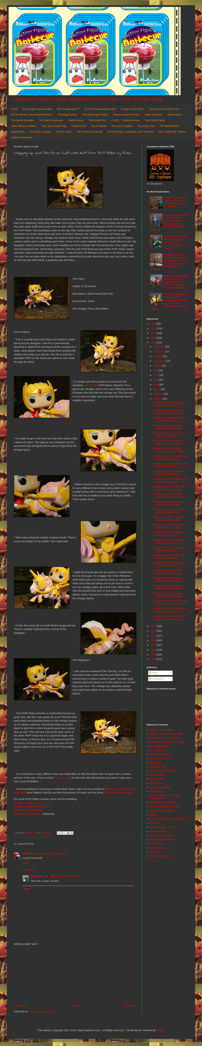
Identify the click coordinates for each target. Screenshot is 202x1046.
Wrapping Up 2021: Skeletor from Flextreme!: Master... (168, 587)
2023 (154, 338)
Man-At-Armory (131, 120)
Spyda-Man (28, 853)
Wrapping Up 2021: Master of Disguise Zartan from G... (168, 617)
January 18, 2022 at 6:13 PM (65, 876)
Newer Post (21, 1005)
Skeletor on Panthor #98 (28, 810)
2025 (154, 328)
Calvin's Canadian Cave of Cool (167, 742)
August (157, 365)
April (156, 384)
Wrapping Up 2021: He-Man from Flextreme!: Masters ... (169, 595)
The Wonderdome (169, 126)
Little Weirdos (157, 791)
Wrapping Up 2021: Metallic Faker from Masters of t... (167, 572)
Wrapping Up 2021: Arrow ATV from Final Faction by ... (169, 534)
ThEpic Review (158, 847)
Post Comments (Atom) (41, 1011)
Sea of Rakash (99, 126)
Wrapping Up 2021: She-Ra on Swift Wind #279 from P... (169, 541)
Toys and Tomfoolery (161, 855)
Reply (25, 863)
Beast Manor (174, 114)
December (159, 346)
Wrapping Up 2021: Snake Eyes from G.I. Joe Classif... (170, 610)
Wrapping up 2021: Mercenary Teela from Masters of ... (169, 564)
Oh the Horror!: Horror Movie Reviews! (31, 114)
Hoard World (156, 779)
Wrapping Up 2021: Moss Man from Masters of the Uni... (169, 488)
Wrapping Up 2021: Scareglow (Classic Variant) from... (169, 457)
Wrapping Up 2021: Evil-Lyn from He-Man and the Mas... (169, 412)
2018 (154, 640)
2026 (154, 323)
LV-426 (114, 120)
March (157, 389)
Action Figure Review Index (37, 109)
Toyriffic (154, 852)
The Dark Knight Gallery (95, 114)
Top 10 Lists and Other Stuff (164, 109)
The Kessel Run (97, 120)
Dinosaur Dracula (159, 758)
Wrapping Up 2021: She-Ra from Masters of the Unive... (170, 465)
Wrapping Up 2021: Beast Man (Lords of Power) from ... (169, 419)
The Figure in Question (162, 835)
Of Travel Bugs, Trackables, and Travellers (130, 131)
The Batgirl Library (67, 114)
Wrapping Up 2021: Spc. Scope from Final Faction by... (170, 511)
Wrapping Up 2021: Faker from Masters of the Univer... (169, 556)
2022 (154, 342)
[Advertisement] (75, 975)
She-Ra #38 (91, 385)
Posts (153, 672)
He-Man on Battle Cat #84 (29, 802)
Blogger (160, 1030)
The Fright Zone (146, 126)
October (158, 356)
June (156, 375)
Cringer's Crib (78, 126)
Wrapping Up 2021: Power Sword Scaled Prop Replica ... (170, 450)
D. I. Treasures (158, 750)
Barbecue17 (37, 876)
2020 (154, 630)
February (158, 394)
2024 (154, 333)
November (159, 351)
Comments (156, 678)
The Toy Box (156, 843)
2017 (154, 645)
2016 (154, 649)
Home (14, 109)
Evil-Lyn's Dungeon (122, 126)
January (158, 398)
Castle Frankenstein (22, 137)
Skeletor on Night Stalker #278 (32, 806)
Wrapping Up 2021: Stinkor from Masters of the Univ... (170, 435)
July (155, 370)
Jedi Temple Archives (161, 787)
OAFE (153, 814)
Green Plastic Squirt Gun (163, 770)
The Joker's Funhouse (51, 120)
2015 (154, 654)
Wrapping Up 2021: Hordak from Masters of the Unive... (170, 480)
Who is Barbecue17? (68, 109)
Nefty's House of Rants (162, 810)
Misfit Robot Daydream (162, 802)
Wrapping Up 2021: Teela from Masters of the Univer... (169, 473)
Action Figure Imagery (162, 729)
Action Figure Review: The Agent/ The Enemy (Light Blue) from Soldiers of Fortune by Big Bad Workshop (169, 222)
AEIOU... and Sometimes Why (166, 733)
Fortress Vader (64, 131)
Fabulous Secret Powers (126, 114)
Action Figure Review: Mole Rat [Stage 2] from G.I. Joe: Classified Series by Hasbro (175, 242)
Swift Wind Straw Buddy (118, 792)
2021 (154, 626)
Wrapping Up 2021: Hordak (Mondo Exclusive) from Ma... (170, 495)
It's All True (156, 783)
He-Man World (157, 774)
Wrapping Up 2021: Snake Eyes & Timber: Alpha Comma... (170, 602)
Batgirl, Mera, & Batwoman (164, 737)
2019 (154, 635)
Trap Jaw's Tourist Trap (54, 126)
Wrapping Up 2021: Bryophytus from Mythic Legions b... (169, 404)
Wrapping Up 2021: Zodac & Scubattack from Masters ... (169, 579)
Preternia (155, 823)
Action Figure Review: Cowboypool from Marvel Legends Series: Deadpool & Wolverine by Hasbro (175, 282)
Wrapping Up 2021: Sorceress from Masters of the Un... (169, 549)
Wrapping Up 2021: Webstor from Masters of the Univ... (168, 427)
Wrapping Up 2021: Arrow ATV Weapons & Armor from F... (169, 526)
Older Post (130, 1005)
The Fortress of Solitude (89, 131)
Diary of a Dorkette (160, 754)
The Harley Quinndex (22, 120)
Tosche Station (76, 120)
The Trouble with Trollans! (172, 131)
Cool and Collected (160, 746)
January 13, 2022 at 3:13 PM (51, 853)
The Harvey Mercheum (162, 839)
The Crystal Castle (155, 120)
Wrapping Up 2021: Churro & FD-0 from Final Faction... (168, 518)
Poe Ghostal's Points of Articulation (168, 819)
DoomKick (155, 762)
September (159, 360)
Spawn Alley (17, 131)
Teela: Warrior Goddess (24, 126)
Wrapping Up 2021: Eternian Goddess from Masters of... (169, 442)
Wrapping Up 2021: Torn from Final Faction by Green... (168, 503)
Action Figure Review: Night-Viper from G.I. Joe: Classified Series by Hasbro (175, 202)
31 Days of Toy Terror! (132, 109)
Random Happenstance (162, 827)
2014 (154, 659)
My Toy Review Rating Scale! (100, 109)
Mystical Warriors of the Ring (165, 806)
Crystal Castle (62, 777)
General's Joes (158, 766)
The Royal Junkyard (40, 131)
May (155, 379)
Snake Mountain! (153, 114)
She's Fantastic (158, 831)
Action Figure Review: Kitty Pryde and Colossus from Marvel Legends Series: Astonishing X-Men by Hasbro (169, 301)
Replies (30, 870)
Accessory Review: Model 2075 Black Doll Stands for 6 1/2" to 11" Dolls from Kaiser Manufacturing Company (169, 262)
